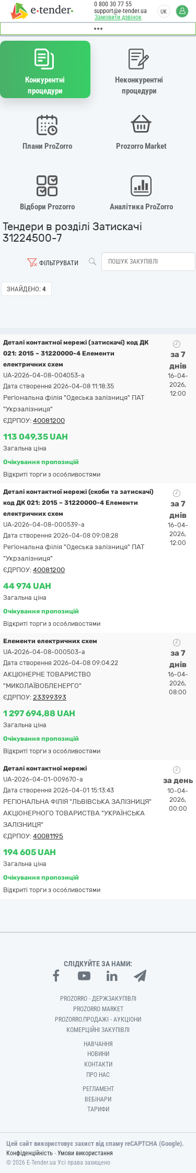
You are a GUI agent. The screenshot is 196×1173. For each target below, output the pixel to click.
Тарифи (98, 1109)
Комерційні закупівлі (98, 1030)
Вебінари (98, 1099)
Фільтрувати (58, 263)
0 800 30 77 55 (113, 4)
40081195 (48, 836)
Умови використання (85, 1153)
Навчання (98, 1044)
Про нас (98, 1075)
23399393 (49, 697)
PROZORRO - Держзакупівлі (98, 998)
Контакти (98, 1064)
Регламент (98, 1089)
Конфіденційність (29, 1153)
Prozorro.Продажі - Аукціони (98, 1019)
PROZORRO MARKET (98, 1009)
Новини (98, 1054)
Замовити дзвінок (118, 17)
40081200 (49, 420)
